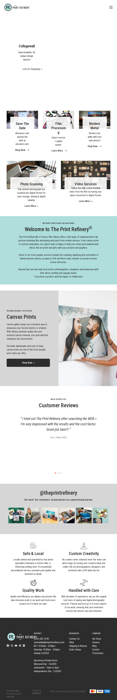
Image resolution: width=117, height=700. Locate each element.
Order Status (75, 649)
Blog (94, 646)
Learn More (59, 150)
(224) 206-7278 (41, 638)
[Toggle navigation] (110, 7)
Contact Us (74, 638)
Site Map (82, 691)
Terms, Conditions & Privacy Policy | (64, 691)
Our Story (96, 638)
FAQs (71, 642)
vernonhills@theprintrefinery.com (49, 642)
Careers (96, 642)
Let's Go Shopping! (29, 69)
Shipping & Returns (78, 646)
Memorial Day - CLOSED (45, 664)
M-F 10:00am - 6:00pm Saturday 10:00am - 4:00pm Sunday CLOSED (47, 653)
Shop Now (95, 146)
